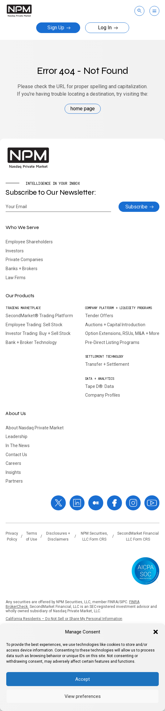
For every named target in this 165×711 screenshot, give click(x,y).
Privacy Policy (12, 536)
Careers (13, 463)
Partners (14, 481)
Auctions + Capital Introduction (115, 324)
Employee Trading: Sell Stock (34, 324)
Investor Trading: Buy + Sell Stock (38, 333)
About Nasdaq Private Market (35, 427)
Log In (108, 28)
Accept (82, 679)
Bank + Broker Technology (31, 342)
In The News (18, 445)
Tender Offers (99, 315)
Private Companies (24, 259)
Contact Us (16, 454)
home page (82, 109)
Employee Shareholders (29, 241)
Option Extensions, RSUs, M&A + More (122, 333)
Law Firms (16, 277)
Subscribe (136, 207)
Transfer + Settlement (107, 364)
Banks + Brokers (21, 268)
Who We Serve (22, 227)
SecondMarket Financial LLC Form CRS (138, 536)
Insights (13, 472)
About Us (16, 413)
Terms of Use (31, 536)
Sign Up (59, 28)
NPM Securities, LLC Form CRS (94, 536)
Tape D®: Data (99, 386)
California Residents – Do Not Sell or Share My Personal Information (64, 619)
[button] (156, 632)
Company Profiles (102, 395)
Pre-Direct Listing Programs (112, 342)
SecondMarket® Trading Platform (39, 315)
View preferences (83, 696)
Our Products (20, 295)
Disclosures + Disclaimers (58, 536)
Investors (15, 250)
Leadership (16, 436)
